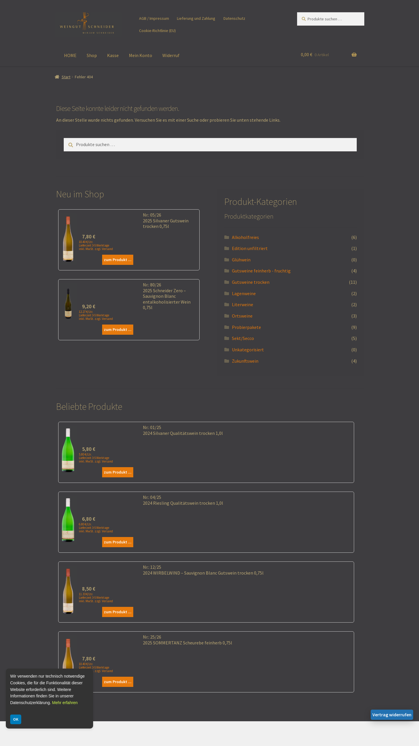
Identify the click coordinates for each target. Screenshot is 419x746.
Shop (92, 55)
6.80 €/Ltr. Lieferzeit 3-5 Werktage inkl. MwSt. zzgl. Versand (96, 527)
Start (66, 76)
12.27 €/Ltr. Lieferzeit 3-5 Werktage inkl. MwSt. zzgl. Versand (96, 315)
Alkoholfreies (245, 237)
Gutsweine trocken (250, 282)
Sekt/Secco (243, 338)
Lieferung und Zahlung (196, 18)
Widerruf (171, 55)
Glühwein (241, 260)
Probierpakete (246, 327)
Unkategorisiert (248, 349)
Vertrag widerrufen (391, 714)
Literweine (242, 304)
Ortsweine (242, 316)
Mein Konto (140, 55)
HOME (70, 55)
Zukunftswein (245, 361)
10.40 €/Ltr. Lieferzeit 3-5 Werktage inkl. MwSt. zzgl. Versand (96, 245)
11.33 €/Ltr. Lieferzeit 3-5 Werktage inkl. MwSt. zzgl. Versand (96, 597)
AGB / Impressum (154, 18)
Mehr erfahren (65, 702)
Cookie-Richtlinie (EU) (157, 30)
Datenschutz (234, 18)
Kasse (113, 55)
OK (15, 719)
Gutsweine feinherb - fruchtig (261, 271)
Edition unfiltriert (250, 248)
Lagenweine (244, 293)
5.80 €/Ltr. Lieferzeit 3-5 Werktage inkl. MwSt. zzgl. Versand (96, 458)
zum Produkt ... (118, 259)
